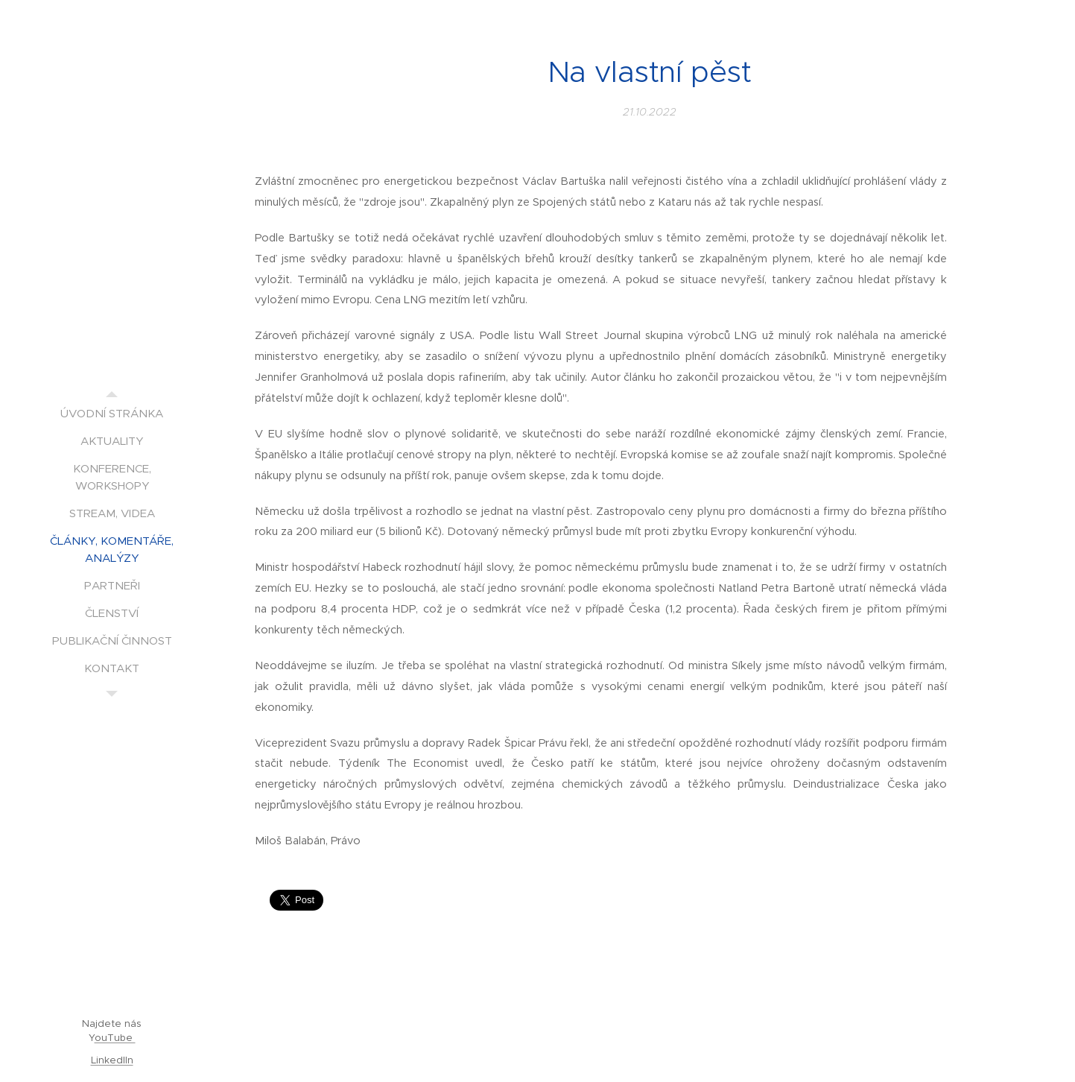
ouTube (115, 1037)
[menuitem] (111, 413)
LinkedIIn (112, 1060)
